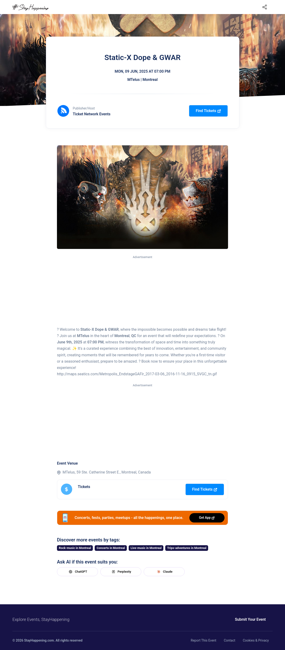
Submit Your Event (250, 619)
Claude (164, 572)
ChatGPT (77, 572)
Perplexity (121, 572)
